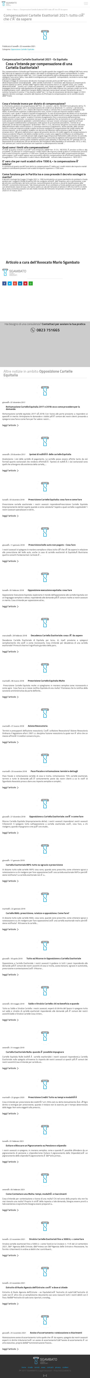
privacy (58, 1367)
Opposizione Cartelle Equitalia (22, 49)
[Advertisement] (45, 350)
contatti (50, 1367)
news (43, 1367)
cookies (65, 1367)
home (24, 1367)
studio (30, 1367)
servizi (36, 1367)
